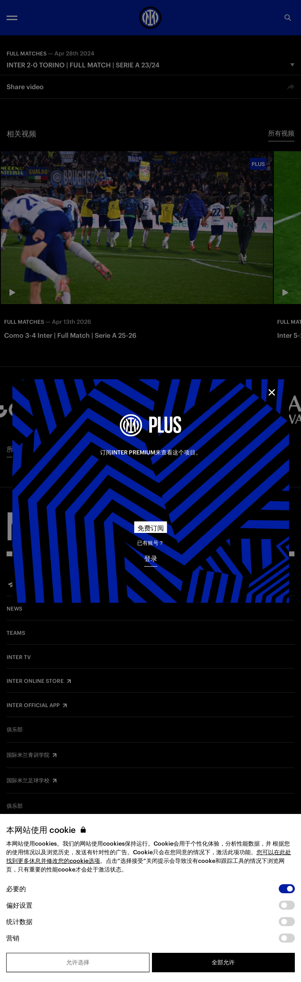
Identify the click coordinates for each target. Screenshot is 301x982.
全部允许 (223, 962)
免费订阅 (151, 528)
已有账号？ (150, 542)
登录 (150, 558)
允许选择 (77, 962)
